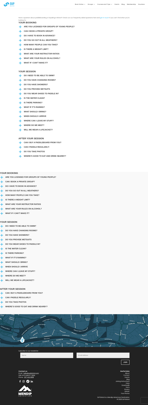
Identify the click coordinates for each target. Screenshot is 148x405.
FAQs (33, 375)
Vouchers (141, 4)
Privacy (127, 389)
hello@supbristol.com (31, 373)
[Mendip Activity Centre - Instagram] (24, 382)
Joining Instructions (123, 381)
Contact (126, 375)
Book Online (79, 4)
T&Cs (128, 387)
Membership (131, 4)
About (127, 373)
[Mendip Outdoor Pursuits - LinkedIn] (31, 382)
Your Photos (125, 393)
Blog (123, 4)
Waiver (127, 391)
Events (117, 4)
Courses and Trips (103, 4)
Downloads (126, 385)
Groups (90, 4)
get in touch (104, 18)
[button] (74, 27)
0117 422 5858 (29, 377)
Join (125, 362)
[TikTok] (27, 382)
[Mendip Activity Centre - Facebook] (20, 382)
